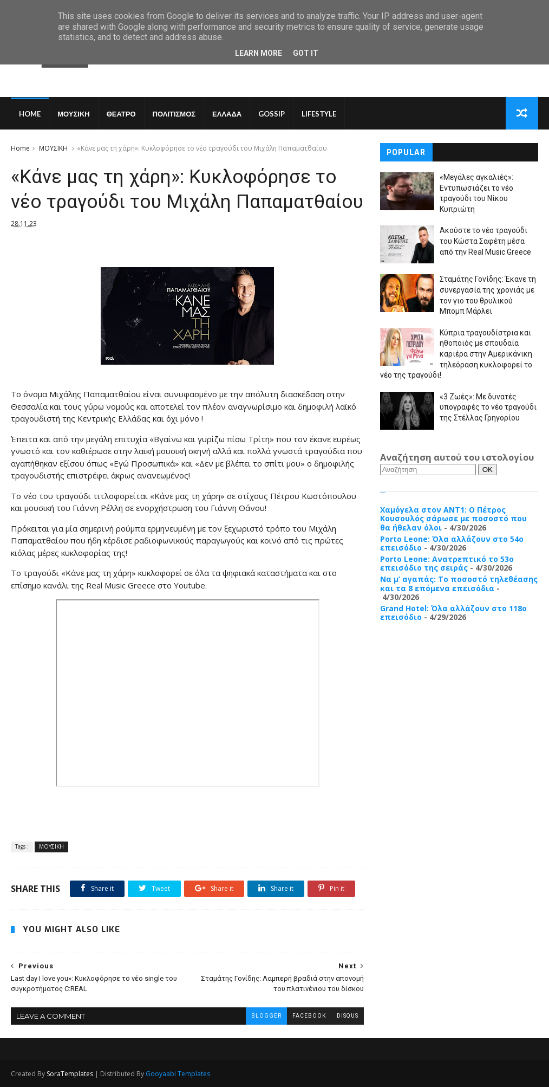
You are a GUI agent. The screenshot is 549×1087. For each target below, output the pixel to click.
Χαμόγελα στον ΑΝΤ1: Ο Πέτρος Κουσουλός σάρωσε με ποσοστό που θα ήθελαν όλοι (453, 518)
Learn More (258, 53)
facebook (309, 1016)
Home (30, 113)
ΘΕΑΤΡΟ (121, 113)
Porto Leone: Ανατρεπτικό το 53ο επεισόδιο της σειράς (447, 563)
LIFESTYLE (319, 113)
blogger (266, 1016)
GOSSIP (271, 113)
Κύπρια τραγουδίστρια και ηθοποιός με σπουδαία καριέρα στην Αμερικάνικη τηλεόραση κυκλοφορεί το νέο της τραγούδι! (456, 353)
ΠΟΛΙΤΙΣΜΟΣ (174, 113)
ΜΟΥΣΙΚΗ (73, 113)
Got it (305, 53)
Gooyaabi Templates (178, 1073)
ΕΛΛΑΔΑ (226, 113)
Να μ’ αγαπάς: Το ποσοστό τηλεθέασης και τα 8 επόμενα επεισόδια (459, 583)
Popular (406, 152)
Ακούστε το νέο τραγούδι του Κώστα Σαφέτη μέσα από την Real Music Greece (485, 241)
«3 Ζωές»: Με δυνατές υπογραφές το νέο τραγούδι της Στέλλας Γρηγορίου (488, 407)
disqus (347, 1016)
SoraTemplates (70, 1073)
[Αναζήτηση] (428, 469)
